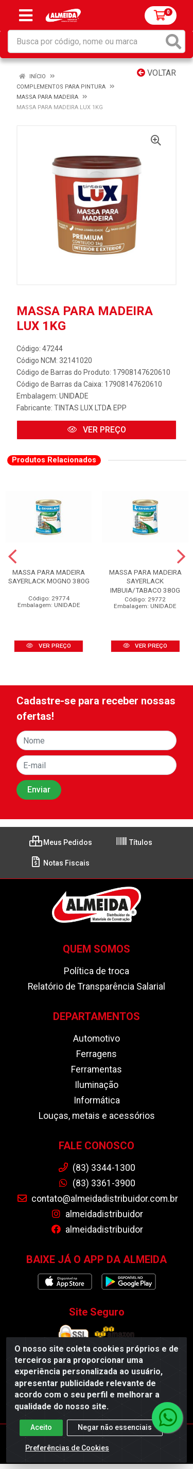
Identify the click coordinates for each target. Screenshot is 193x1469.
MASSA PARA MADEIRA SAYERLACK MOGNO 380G (49, 576)
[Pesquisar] (173, 41)
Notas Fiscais (59, 863)
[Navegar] (12, 557)
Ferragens (96, 1054)
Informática (97, 1100)
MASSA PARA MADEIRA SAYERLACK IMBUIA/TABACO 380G (145, 581)
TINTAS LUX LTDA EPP (90, 408)
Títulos (133, 842)
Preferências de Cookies (67, 1449)
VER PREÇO (96, 430)
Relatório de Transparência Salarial (96, 986)
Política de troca (96, 971)
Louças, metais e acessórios (97, 1116)
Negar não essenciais (115, 1429)
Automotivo (96, 1038)
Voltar (156, 73)
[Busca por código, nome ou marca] (86, 41)
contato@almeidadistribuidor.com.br (97, 1199)
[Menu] (25, 15)
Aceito (41, 1429)
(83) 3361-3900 (96, 1183)
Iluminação (96, 1085)
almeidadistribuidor (96, 1214)
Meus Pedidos (60, 842)
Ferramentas (96, 1069)
